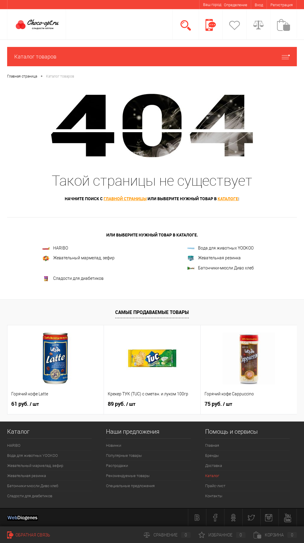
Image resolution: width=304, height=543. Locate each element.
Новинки (113, 445)
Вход (259, 5)
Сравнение (167, 535)
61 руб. (25, 404)
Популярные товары (124, 455)
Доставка (213, 465)
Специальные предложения (130, 486)
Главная (212, 445)
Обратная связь (28, 535)
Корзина (275, 535)
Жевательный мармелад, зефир (78, 258)
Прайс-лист (215, 486)
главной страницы (125, 198)
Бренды (212, 455)
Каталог (212, 475)
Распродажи (117, 465)
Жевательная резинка (214, 258)
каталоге (228, 198)
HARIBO (55, 248)
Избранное (222, 535)
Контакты (213, 496)
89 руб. (121, 404)
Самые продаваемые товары (152, 312)
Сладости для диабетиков (73, 278)
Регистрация (281, 5)
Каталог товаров (152, 56)
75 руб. (218, 404)
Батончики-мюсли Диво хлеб (220, 268)
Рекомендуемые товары (128, 475)
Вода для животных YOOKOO (220, 248)
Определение (235, 5)
